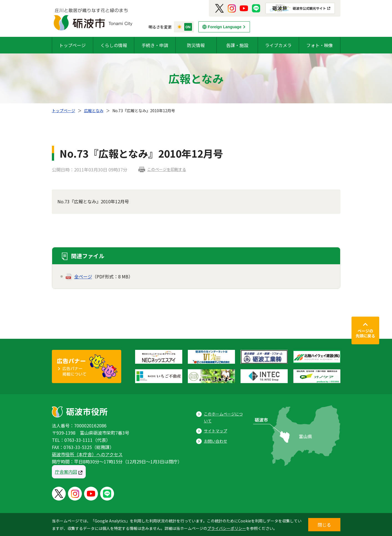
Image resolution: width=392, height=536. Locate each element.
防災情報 (196, 45)
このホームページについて (223, 417)
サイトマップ (215, 431)
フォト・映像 (319, 45)
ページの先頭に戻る (365, 333)
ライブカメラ (278, 45)
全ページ (83, 276)
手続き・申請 (154, 45)
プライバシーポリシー (226, 528)
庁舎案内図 (66, 471)
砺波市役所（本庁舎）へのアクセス (87, 454)
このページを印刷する (166, 169)
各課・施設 (237, 45)
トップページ (72, 45)
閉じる (324, 524)
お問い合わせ (215, 441)
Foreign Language (224, 27)
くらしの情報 (113, 45)
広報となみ (93, 110)
